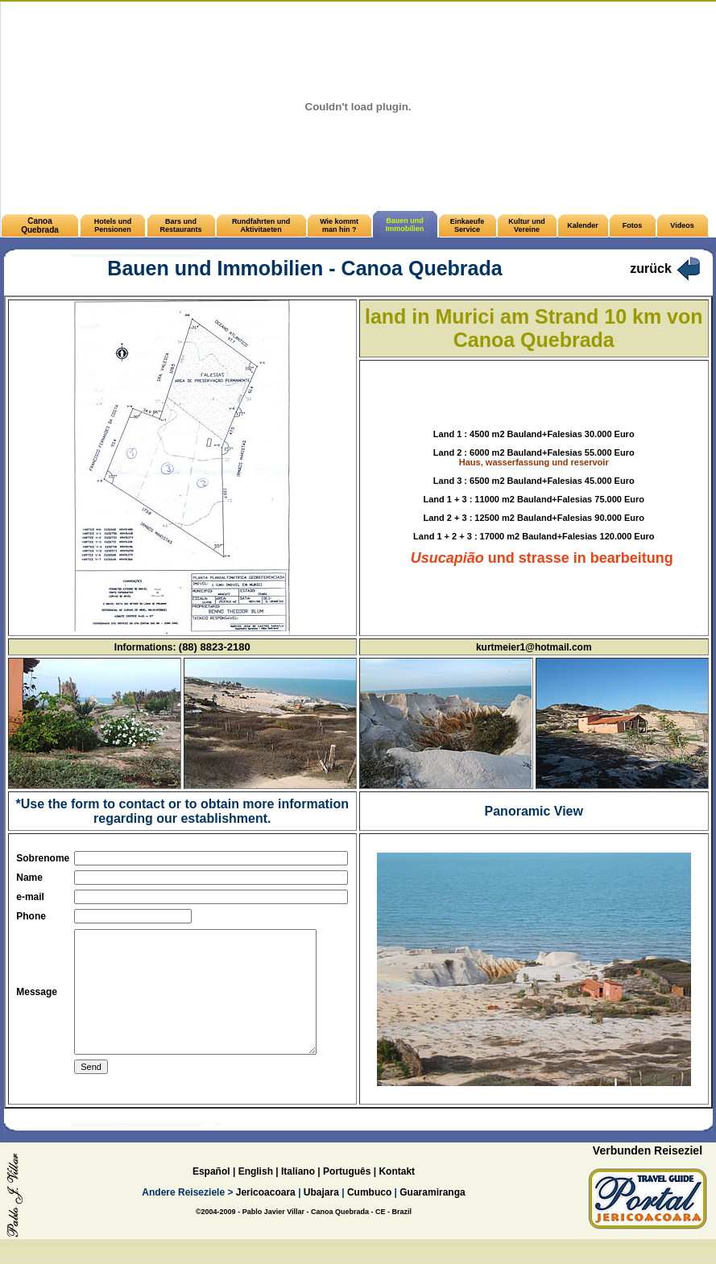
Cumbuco (369, 1215)
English (255, 1194)
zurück (651, 268)
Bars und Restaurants (181, 225)
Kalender (582, 225)
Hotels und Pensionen (113, 225)
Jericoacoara (264, 1215)
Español (211, 1194)
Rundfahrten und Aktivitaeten (261, 225)
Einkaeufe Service (467, 225)
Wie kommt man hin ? (339, 225)
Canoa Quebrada (40, 225)
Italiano (298, 1194)
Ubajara (321, 1215)
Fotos (633, 225)
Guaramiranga (432, 1215)
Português (346, 1194)
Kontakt (397, 1194)
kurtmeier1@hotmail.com (534, 647)
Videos (681, 225)
